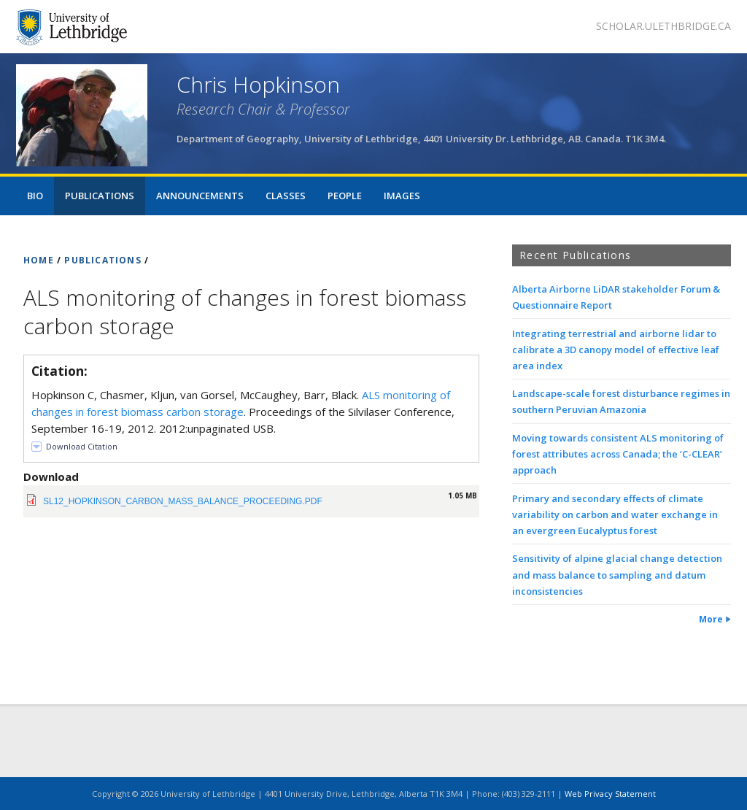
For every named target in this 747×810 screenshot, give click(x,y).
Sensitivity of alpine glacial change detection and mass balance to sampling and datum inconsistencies (617, 574)
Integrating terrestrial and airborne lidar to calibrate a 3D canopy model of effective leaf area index (615, 349)
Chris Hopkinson (258, 84)
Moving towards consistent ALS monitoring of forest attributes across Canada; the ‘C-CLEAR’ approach (618, 454)
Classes (286, 195)
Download (51, 476)
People (345, 195)
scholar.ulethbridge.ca (663, 26)
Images (402, 195)
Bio (35, 195)
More (711, 619)
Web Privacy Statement (610, 793)
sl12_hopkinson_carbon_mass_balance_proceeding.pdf (182, 501)
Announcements (200, 195)
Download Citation (81, 446)
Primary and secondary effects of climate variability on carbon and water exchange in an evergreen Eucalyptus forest (615, 514)
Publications (99, 195)
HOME (38, 260)
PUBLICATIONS (102, 260)
